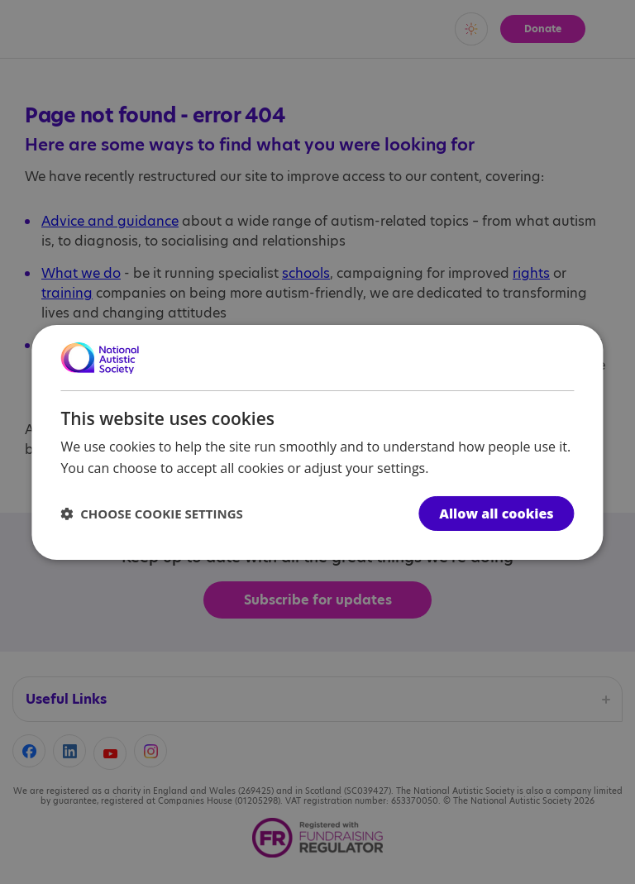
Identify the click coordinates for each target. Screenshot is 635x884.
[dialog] (317, 441)
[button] (151, 513)
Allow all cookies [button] (496, 513)
